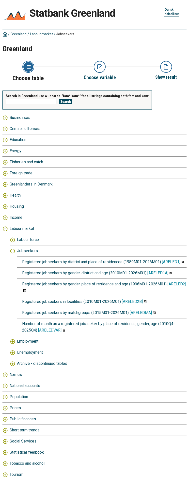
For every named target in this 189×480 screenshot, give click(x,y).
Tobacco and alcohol (27, 463)
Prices (15, 408)
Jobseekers (65, 34)
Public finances (23, 419)
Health (15, 195)
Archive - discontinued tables (42, 363)
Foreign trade (21, 173)
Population (19, 396)
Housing (17, 206)
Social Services (23, 441)
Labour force (28, 239)
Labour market (41, 34)
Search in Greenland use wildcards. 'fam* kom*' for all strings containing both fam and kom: (77, 96)
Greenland (19, 34)
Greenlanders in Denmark (31, 184)
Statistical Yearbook (27, 452)
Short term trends (25, 430)
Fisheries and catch (26, 162)
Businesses (20, 117)
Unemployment (30, 352)
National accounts (25, 385)
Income (16, 217)
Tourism (16, 474)
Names (16, 374)
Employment (27, 341)
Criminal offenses (25, 128)
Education (18, 139)
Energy (15, 150)
